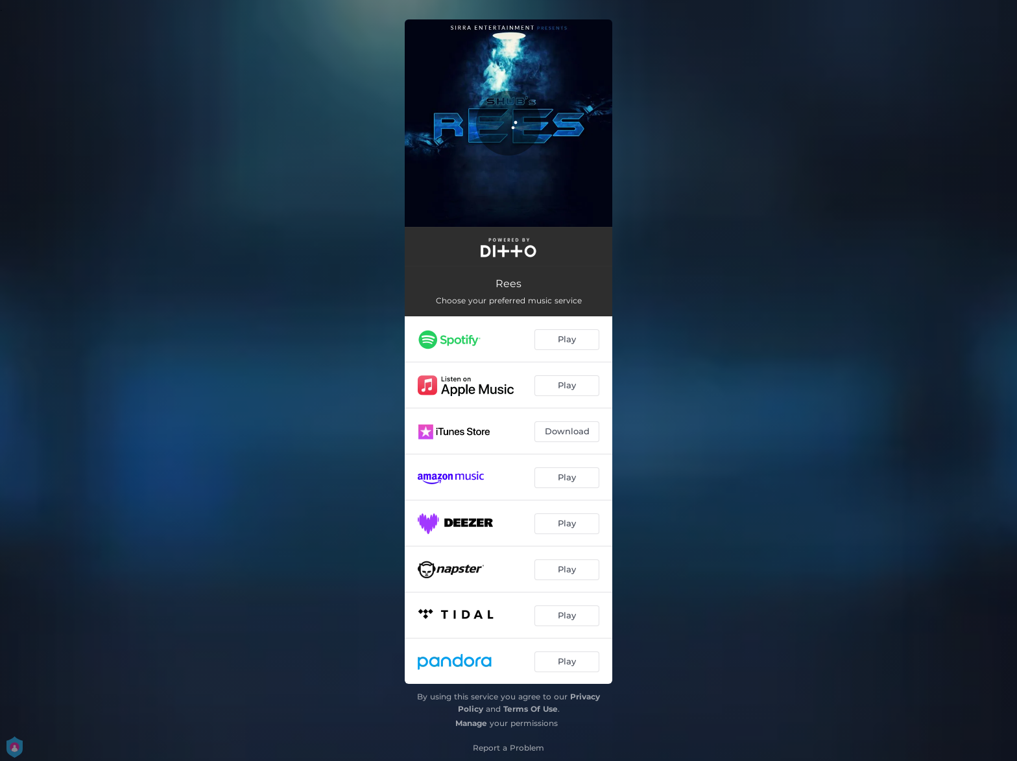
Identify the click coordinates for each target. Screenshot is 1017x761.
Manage (471, 723)
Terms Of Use (530, 709)
